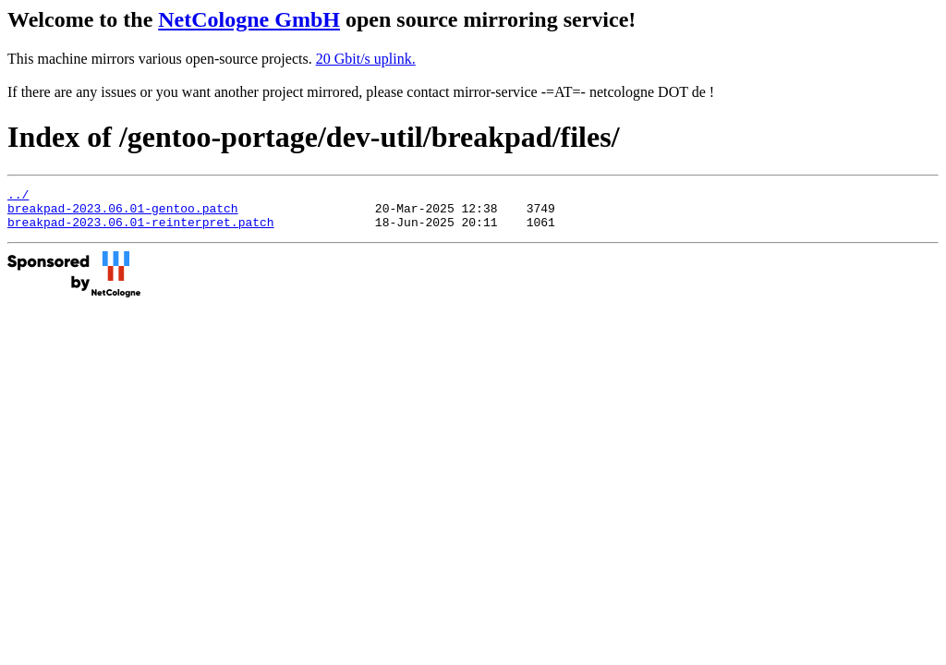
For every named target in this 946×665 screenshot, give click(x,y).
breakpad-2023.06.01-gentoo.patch (122, 213)
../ (18, 196)
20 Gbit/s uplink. (366, 58)
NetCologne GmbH (249, 19)
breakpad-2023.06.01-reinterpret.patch (140, 230)
